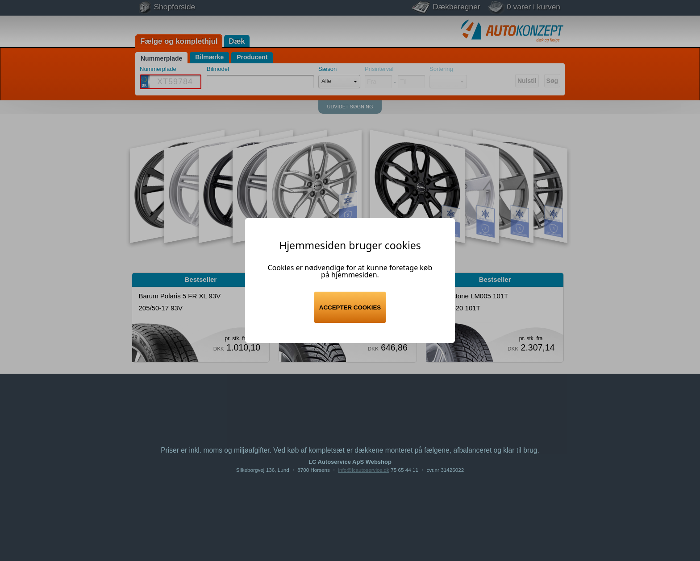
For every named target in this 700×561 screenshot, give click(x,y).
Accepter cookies (350, 307)
